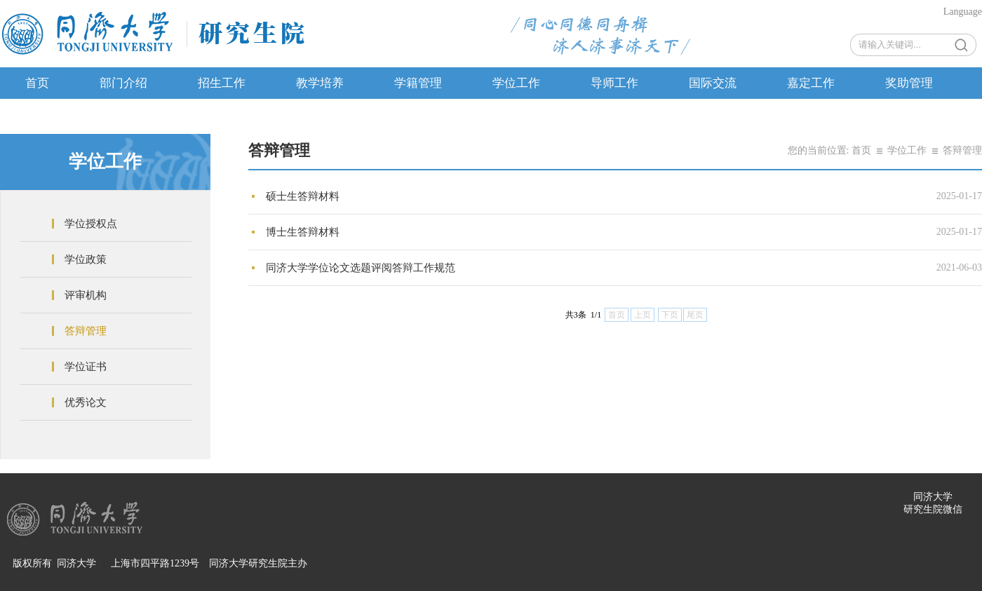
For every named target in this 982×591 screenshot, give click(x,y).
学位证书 (86, 366)
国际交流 (712, 83)
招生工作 (222, 83)
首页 (37, 83)
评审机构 (86, 295)
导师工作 (614, 83)
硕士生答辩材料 (302, 196)
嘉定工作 (811, 83)
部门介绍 (123, 83)
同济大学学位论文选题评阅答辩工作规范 (360, 267)
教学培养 (320, 83)
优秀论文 (86, 402)
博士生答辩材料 (302, 232)
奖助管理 (909, 83)
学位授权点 (91, 223)
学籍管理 (418, 83)
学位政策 (86, 259)
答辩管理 (86, 331)
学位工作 (516, 83)
